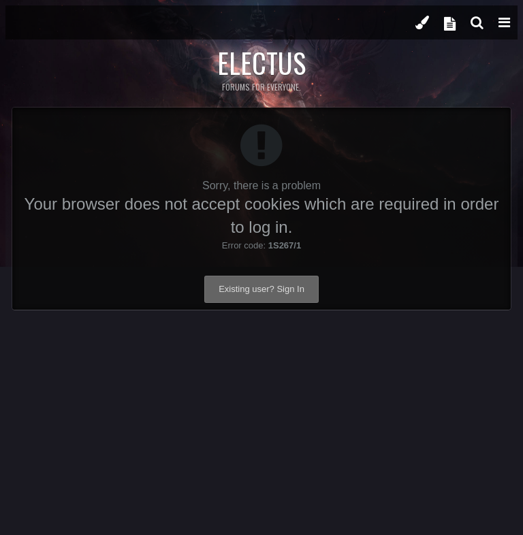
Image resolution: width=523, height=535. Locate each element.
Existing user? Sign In (261, 289)
